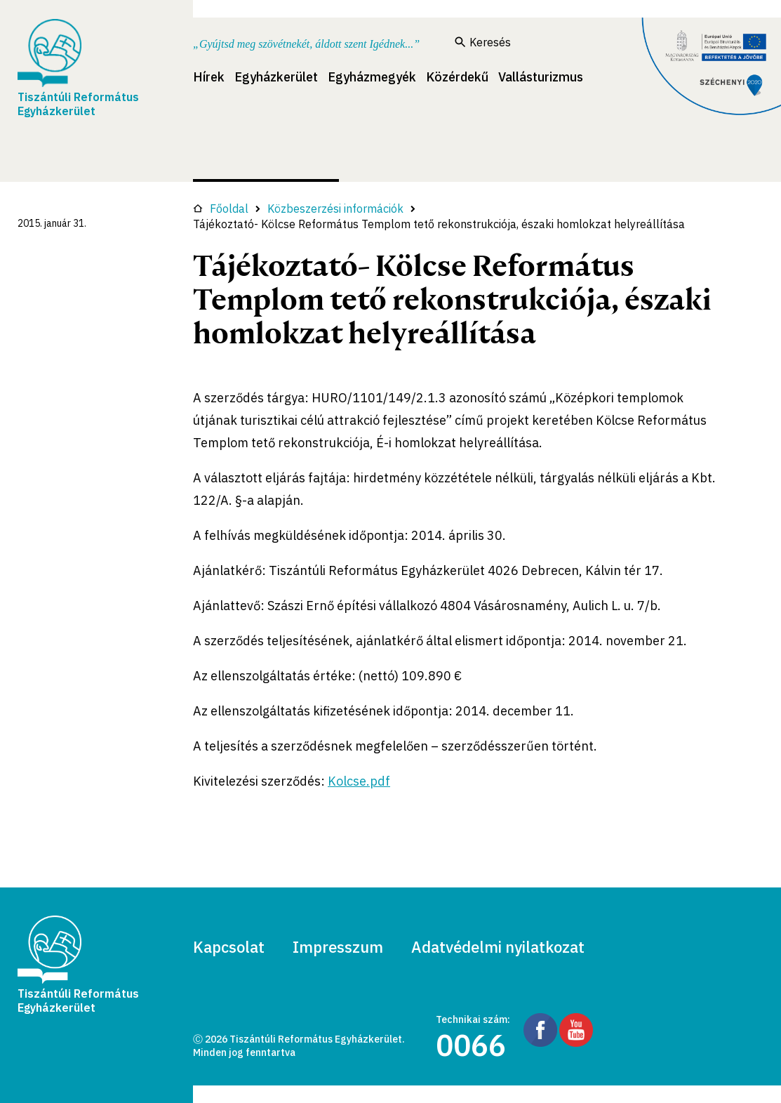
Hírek (209, 77)
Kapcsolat (229, 947)
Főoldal (220, 209)
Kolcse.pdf (359, 781)
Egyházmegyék (372, 77)
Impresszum (338, 947)
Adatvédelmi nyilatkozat (498, 947)
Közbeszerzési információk (335, 209)
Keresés (483, 42)
